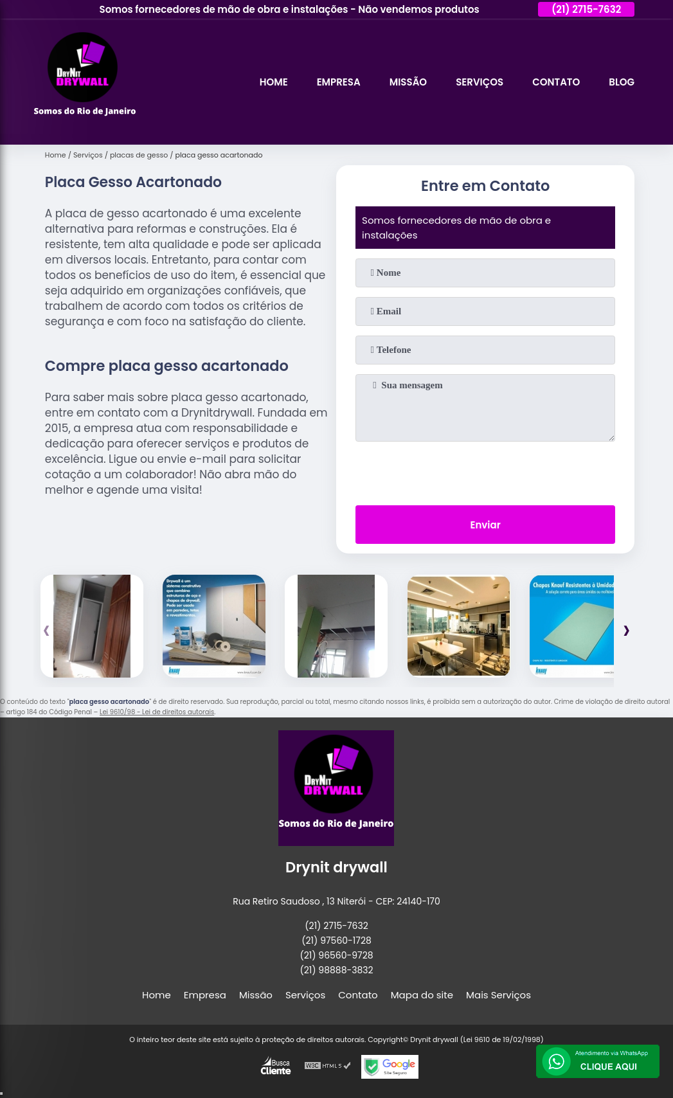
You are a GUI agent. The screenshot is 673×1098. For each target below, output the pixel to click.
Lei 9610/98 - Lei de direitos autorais (157, 712)
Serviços (479, 82)
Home (274, 82)
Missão (408, 82)
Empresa (339, 82)
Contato (556, 82)
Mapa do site (422, 995)
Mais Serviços (498, 995)
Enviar (485, 525)
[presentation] (485, 471)
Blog (621, 82)
